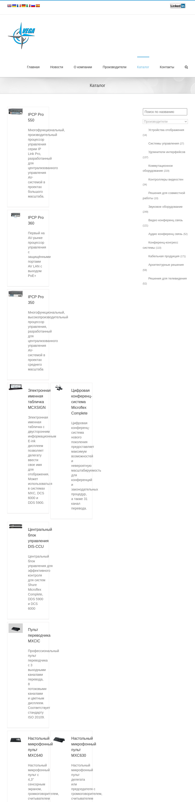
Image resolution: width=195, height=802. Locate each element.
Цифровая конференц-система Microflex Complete (81, 401)
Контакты (167, 67)
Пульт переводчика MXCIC (39, 635)
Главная (33, 67)
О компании (83, 67)
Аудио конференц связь (168, 234)
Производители (114, 67)
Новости (56, 67)
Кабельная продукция (167, 256)
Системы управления (166, 143)
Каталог (143, 67)
